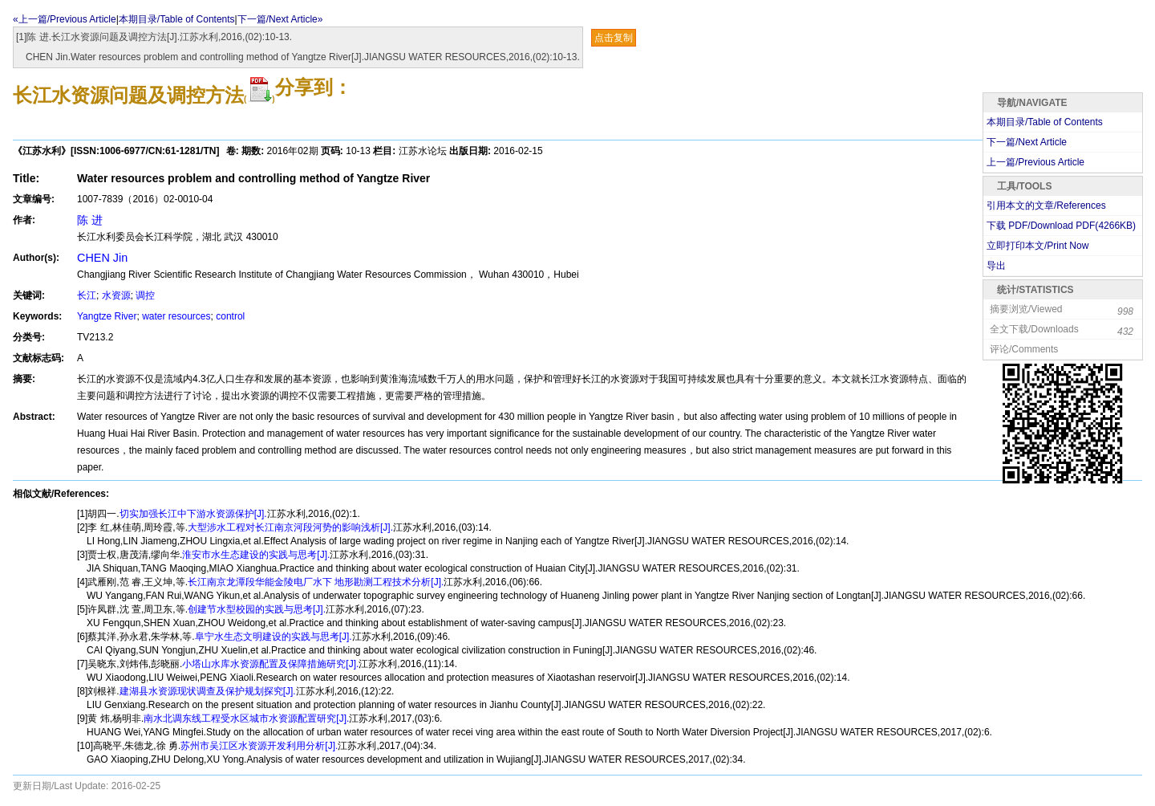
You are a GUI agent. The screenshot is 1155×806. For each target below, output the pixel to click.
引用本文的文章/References (1046, 205)
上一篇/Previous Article (1035, 162)
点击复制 (613, 37)
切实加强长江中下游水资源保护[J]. (193, 513)
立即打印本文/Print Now (1037, 245)
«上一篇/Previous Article (64, 19)
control (230, 316)
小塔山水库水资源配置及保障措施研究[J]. (270, 664)
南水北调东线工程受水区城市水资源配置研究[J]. (246, 718)
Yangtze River (106, 316)
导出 (996, 265)
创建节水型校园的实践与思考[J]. (257, 609)
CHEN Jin (102, 257)
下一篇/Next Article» (280, 19)
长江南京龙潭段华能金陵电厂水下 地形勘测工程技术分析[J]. (316, 582)
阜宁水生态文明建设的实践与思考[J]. (273, 636)
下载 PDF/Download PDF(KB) (1061, 225)
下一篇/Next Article (1027, 142)
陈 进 (90, 220)
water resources (176, 316)
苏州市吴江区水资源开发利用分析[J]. (259, 745)
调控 (145, 295)
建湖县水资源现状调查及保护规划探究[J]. (208, 691)
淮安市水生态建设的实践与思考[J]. (256, 554)
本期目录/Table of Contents (177, 19)
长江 (86, 295)
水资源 (116, 295)
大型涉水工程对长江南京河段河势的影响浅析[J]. (290, 527)
